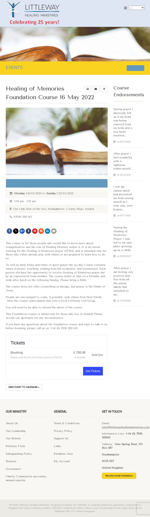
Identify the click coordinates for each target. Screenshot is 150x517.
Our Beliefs (13, 438)
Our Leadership (16, 431)
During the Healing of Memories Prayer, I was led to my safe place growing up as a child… (122, 239)
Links (57, 446)
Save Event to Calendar (24, 387)
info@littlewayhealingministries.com (125, 427)
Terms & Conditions (67, 423)
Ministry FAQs (15, 446)
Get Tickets (93, 371)
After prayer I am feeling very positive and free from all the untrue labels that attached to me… (123, 281)
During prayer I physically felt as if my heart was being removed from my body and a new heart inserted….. (123, 122)
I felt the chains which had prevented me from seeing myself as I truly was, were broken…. (123, 198)
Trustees (11, 461)
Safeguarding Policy (19, 453)
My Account (62, 461)
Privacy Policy (63, 431)
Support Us (61, 438)
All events (135, 68)
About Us (12, 423)
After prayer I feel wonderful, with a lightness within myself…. (123, 161)
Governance (13, 469)
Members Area (63, 453)
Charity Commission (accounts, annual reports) (26, 478)
